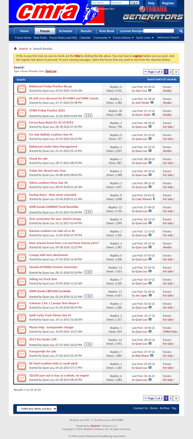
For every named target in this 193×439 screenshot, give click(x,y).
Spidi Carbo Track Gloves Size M (50, 315)
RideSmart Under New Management (53, 146)
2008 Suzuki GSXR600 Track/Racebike (53, 207)
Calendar (85, 37)
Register (168, 3)
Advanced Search (168, 37)
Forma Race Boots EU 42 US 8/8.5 (51, 122)
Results (86, 31)
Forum (45, 31)
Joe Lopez (141, 295)
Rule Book (106, 31)
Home (24, 31)
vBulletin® (96, 425)
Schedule (65, 31)
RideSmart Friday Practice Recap (50, 86)
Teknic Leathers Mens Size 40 (48, 182)
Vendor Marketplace (170, 92)
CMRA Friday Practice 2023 (47, 110)
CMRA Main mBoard (170, 333)
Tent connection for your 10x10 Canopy (55, 219)
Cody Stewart (143, 199)
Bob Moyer (142, 355)
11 (120, 291)
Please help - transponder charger (51, 327)
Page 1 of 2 (155, 72)
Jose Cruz (141, 90)
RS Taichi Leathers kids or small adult (53, 363)
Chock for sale (38, 158)
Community (100, 37)
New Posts (40, 37)
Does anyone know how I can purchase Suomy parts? (64, 243)
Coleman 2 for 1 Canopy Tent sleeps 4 (54, 303)
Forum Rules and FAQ (63, 37)
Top (174, 408)
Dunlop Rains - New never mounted (52, 195)
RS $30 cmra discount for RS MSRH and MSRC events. (64, 98)
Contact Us (140, 408)
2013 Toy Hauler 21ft (43, 339)
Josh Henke (142, 102)
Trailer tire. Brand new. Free (47, 170)
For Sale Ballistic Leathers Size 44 (50, 134)
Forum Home (23, 37)
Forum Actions (121, 37)
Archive (165, 408)
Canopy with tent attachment (48, 255)
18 (120, 111)
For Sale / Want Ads (169, 128)
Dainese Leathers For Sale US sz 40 (52, 231)
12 (120, 207)
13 (120, 267)
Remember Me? (104, 9)
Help (151, 3)
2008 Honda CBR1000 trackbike (50, 291)
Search (23, 48)
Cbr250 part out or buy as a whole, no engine (59, 375)
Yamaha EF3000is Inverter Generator (53, 267)
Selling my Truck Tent (43, 279)
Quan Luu (48, 90)
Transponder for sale (42, 351)
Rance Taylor (143, 114)
